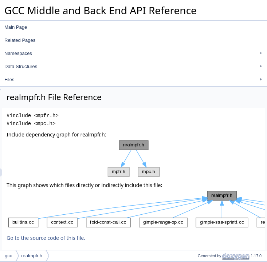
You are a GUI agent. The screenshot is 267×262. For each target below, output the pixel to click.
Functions (203, 106)
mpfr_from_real (214, 130)
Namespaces (135, 53)
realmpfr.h (31, 255)
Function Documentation (218, 138)
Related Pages (19, 40)
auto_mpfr (210, 98)
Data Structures (135, 66)
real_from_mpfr (214, 114)
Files (135, 80)
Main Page (15, 27)
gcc (8, 255)
